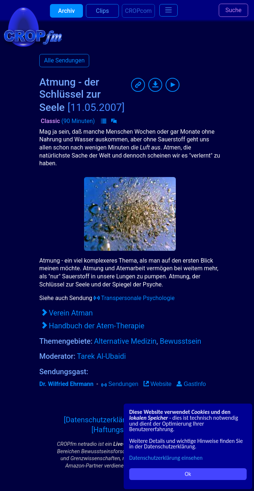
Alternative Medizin (125, 341)
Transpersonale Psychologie (134, 298)
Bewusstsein (180, 341)
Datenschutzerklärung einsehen (166, 457)
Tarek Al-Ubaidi (101, 356)
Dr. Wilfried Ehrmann (66, 383)
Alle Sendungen (64, 60)
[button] (103, 121)
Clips (102, 14)
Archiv (66, 14)
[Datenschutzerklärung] (101, 419)
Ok (188, 473)
